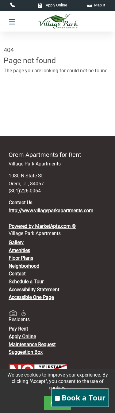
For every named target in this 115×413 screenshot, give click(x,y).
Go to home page (22, 97)
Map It (96, 5)
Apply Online (52, 5)
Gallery (16, 242)
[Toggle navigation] (12, 21)
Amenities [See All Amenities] (19, 250)
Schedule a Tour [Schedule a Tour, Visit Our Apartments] (26, 282)
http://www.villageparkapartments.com (51, 211)
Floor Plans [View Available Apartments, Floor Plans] (21, 258)
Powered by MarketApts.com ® (42, 226)
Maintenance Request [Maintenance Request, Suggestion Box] (32, 344)
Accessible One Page (31, 297)
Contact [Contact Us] (17, 274)
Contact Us (20, 203)
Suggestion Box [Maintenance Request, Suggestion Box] (26, 352)
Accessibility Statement (34, 290)
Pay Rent (18, 329)
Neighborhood (24, 266)
